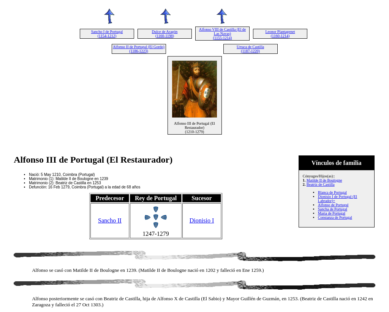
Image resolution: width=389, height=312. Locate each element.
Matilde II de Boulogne (324, 180)
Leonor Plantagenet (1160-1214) (280, 34)
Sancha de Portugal (332, 209)
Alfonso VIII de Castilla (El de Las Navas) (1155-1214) (222, 33)
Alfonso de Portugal (333, 205)
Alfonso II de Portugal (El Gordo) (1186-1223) (138, 49)
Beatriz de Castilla (321, 184)
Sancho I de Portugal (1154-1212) (107, 34)
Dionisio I (202, 220)
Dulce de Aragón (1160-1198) (165, 34)
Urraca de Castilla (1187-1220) (250, 49)
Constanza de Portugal (335, 217)
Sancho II (110, 220)
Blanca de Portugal (332, 192)
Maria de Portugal (331, 213)
